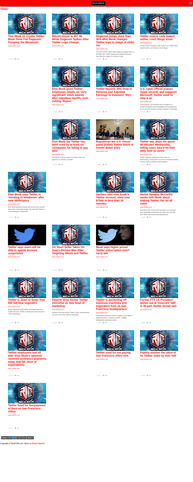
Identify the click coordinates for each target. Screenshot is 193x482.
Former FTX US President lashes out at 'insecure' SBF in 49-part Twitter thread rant (158, 325)
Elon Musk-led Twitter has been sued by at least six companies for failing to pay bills (70, 155)
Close (190, 4)
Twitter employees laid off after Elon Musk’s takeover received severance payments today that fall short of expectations (27, 386)
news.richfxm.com (14, 46)
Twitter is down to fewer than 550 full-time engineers (26, 324)
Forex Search (98, 3)
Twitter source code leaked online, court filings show (157, 38)
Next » (30, 438)
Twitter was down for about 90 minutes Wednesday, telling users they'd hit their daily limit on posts (157, 155)
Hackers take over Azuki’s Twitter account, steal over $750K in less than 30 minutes (113, 212)
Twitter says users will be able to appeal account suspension (24, 268)
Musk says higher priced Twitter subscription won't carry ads (112, 268)
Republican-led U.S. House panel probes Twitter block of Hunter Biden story (114, 153)
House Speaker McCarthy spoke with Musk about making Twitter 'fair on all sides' (156, 212)
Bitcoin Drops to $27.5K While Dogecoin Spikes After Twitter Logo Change (70, 39)
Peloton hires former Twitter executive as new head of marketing (70, 325)
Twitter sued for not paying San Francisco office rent (113, 381)
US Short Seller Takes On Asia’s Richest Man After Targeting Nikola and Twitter (70, 268)
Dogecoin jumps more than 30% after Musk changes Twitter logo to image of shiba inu (115, 41)
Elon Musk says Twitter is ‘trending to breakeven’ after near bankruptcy (26, 211)
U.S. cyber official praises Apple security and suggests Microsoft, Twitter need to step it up (158, 98)
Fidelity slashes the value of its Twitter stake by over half (158, 381)
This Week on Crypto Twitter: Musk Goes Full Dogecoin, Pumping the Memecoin (26, 39)
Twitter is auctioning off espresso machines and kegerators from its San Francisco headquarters (111, 327)
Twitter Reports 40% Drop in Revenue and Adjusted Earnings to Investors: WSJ (114, 96)
